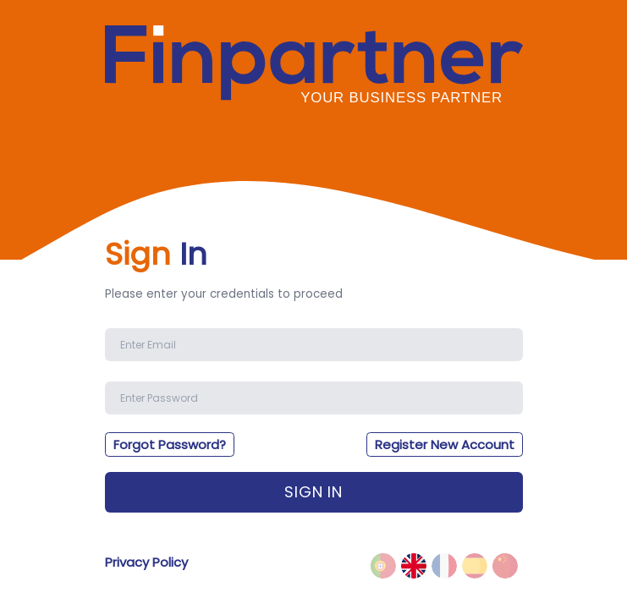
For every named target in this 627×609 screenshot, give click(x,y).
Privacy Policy (146, 562)
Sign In (313, 491)
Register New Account (444, 444)
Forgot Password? (169, 444)
